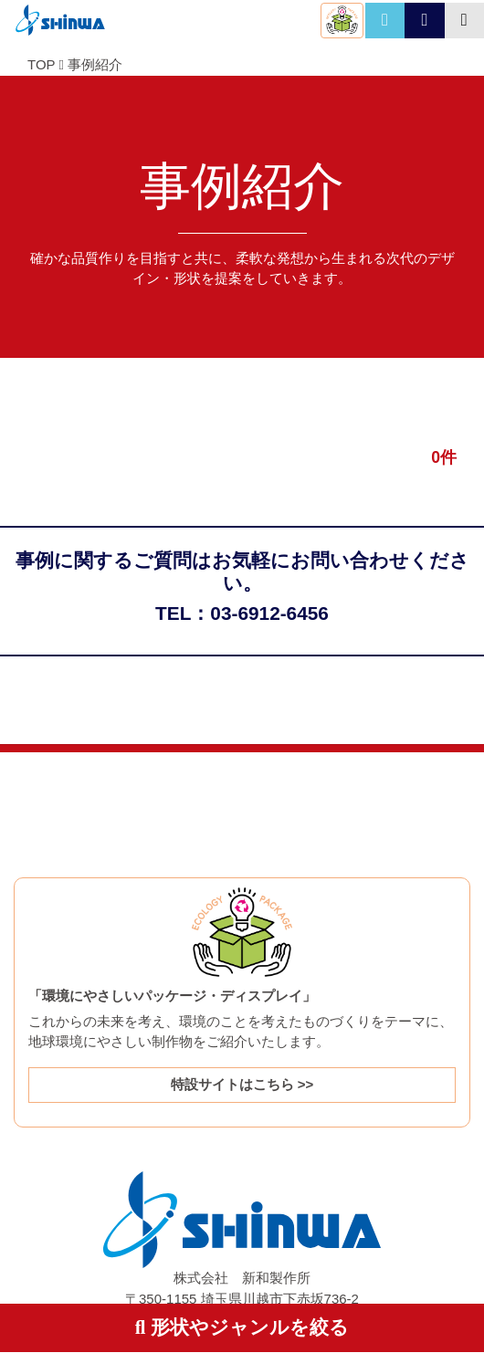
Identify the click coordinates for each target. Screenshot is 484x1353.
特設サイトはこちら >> (242, 1084)
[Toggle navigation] (464, 20)
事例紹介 (95, 64)
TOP (41, 64)
